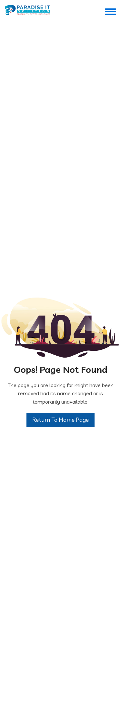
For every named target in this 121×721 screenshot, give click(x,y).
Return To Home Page (60, 419)
